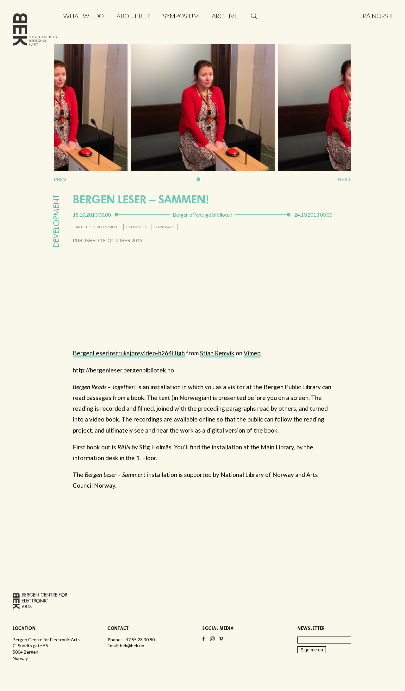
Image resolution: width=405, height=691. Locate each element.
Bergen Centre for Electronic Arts (35, 31)
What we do (83, 16)
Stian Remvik (217, 353)
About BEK (133, 16)
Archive (225, 16)
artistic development (97, 227)
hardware (164, 227)
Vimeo (252, 353)
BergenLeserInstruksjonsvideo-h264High (129, 353)
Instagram (212, 640)
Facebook (203, 640)
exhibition (136, 227)
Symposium (181, 16)
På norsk (377, 16)
